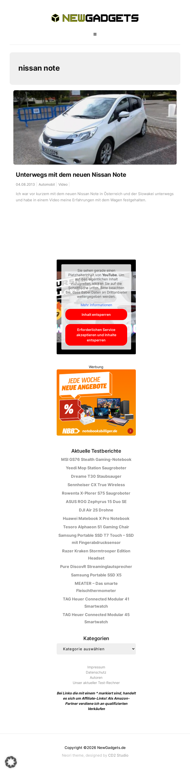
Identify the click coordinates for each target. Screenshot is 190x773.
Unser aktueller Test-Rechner (96, 683)
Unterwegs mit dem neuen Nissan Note (71, 174)
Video (63, 184)
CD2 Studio (118, 755)
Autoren (96, 677)
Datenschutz (96, 672)
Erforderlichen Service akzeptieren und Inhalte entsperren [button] (96, 334)
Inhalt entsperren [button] (96, 314)
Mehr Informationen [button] (96, 305)
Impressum (96, 667)
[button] (11, 762)
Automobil (47, 184)
